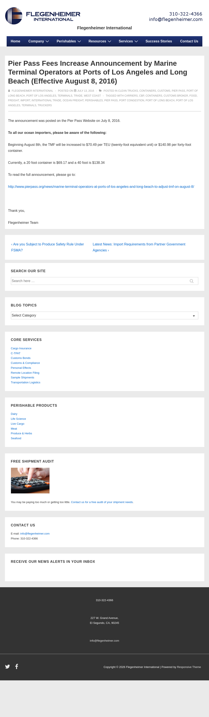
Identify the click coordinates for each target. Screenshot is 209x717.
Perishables (69, 41)
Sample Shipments (22, 377)
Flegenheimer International (104, 27)
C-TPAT (16, 353)
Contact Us (189, 41)
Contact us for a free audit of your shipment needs (102, 502)
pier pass (111, 100)
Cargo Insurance (21, 348)
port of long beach (160, 100)
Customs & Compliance (25, 362)
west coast (92, 95)
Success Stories (159, 41)
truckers (45, 105)
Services (129, 41)
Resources (100, 41)
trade (78, 95)
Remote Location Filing (25, 372)
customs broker (176, 95)
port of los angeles (41, 95)
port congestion (131, 100)
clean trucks (128, 90)
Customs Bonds (21, 358)
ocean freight (73, 100)
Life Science (18, 418)
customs (164, 90)
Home (15, 41)
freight (13, 100)
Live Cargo (17, 423)
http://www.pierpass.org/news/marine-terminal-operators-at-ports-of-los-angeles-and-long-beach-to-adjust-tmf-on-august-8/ (101, 186)
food (193, 95)
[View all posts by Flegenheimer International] (31, 90)
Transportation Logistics (26, 382)
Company (39, 41)
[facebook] (17, 668)
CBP (141, 95)
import (25, 100)
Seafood (16, 438)
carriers (131, 95)
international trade (46, 100)
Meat (14, 428)
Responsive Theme (189, 667)
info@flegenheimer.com (35, 533)
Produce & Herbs (21, 433)
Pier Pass (178, 90)
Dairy (14, 413)
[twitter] (8, 668)
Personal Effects (21, 367)
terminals (65, 95)
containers (147, 90)
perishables (94, 100)
